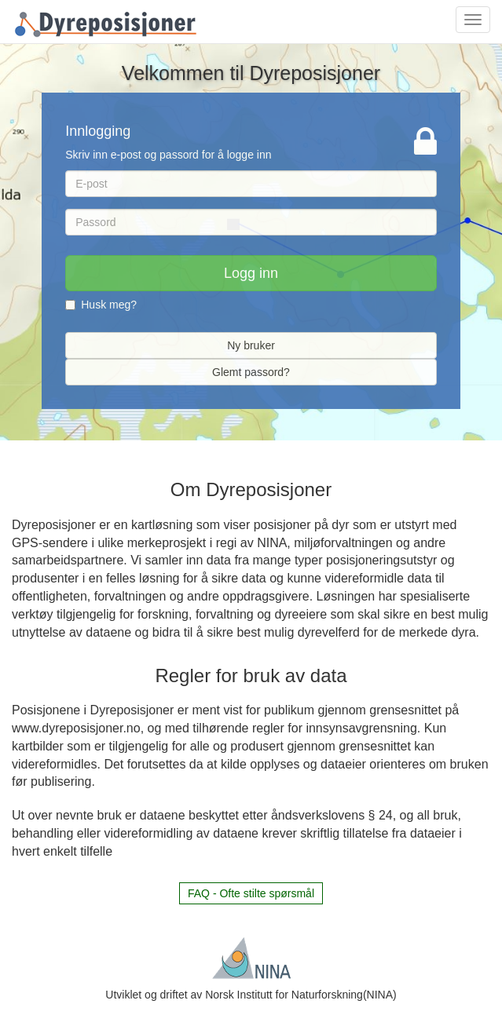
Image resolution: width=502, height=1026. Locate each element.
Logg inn (251, 273)
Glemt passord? (251, 372)
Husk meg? (101, 304)
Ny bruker (251, 345)
